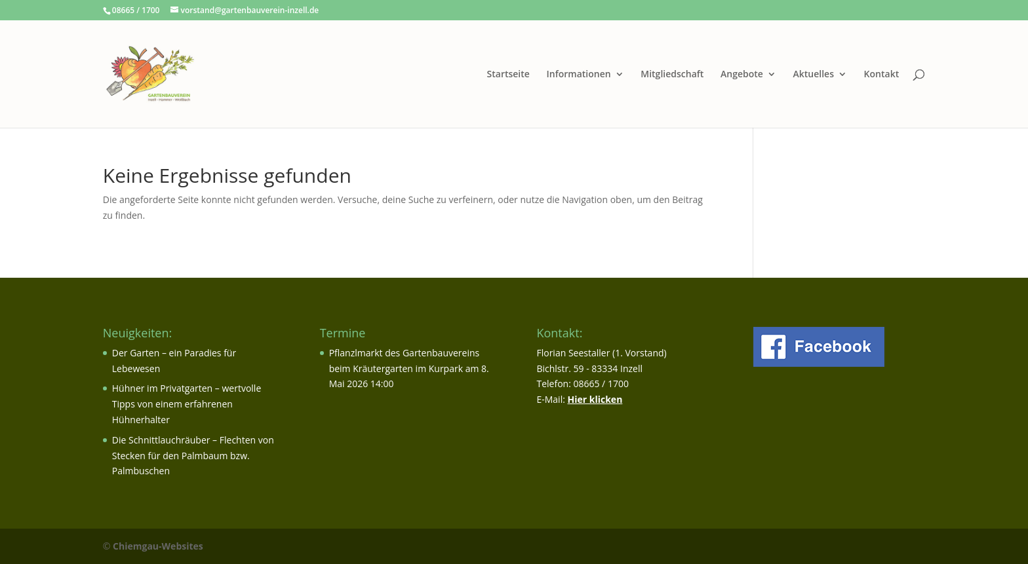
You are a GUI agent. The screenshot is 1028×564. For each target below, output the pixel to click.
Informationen (579, 74)
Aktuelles (813, 74)
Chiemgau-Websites (158, 546)
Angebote (742, 74)
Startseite (508, 74)
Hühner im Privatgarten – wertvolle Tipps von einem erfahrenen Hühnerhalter (186, 404)
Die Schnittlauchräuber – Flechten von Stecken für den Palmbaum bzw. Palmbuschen (193, 456)
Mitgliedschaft (672, 74)
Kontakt (882, 74)
